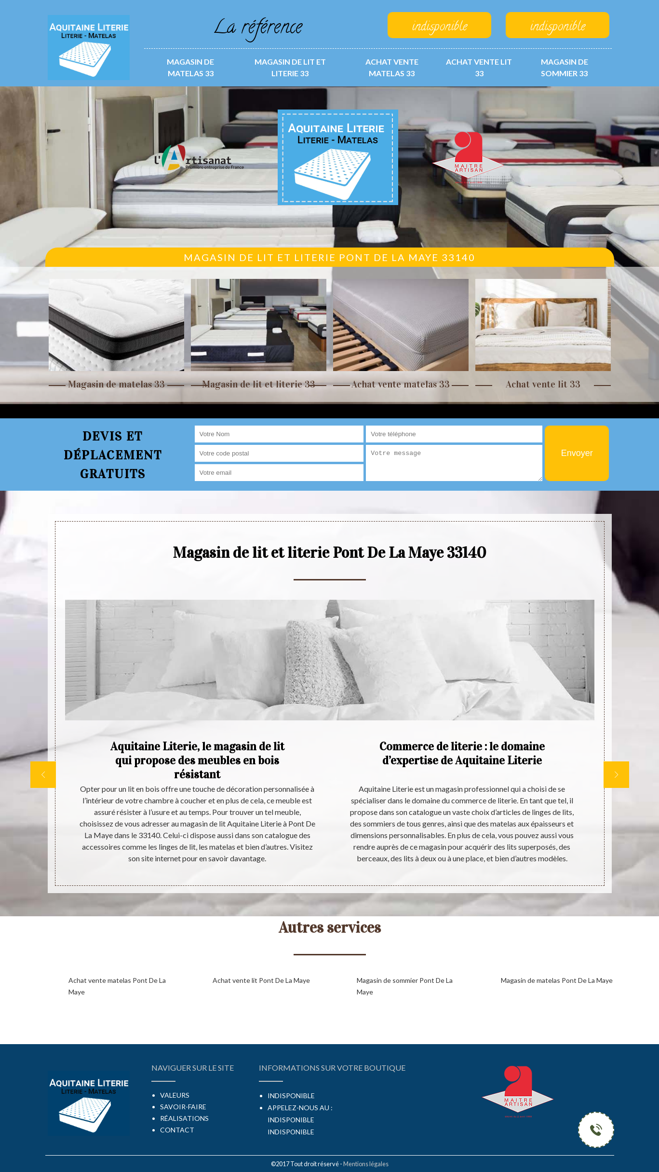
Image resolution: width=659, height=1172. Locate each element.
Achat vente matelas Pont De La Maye (117, 986)
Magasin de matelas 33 (190, 67)
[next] (616, 774)
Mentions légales (366, 1164)
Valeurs (174, 1095)
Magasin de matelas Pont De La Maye (557, 980)
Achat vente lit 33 (479, 67)
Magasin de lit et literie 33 (290, 67)
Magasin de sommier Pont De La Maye (405, 986)
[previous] (43, 774)
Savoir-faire (183, 1107)
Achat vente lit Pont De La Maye (261, 980)
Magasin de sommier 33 (564, 67)
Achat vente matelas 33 (391, 67)
